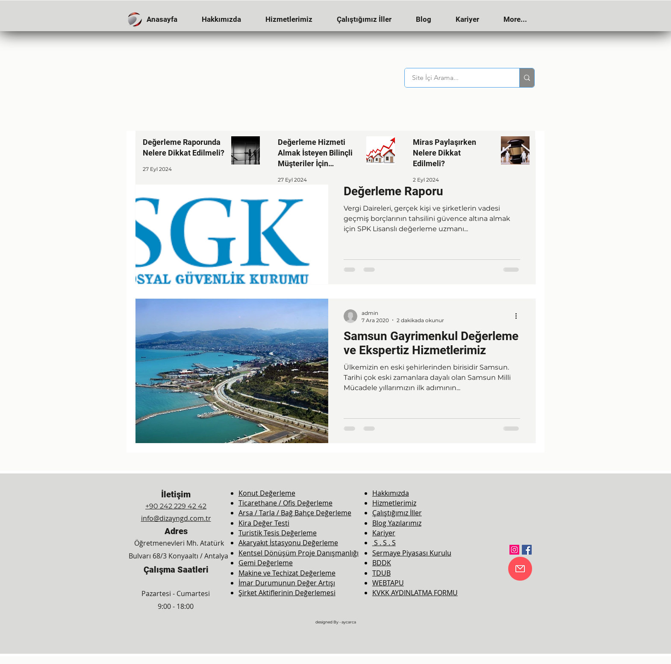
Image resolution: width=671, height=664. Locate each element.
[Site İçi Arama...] (456, 77)
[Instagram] (514, 550)
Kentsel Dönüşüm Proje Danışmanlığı (298, 553)
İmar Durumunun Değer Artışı (286, 583)
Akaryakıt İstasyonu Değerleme (288, 542)
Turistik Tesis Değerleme (277, 533)
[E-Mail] (520, 568)
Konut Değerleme (266, 493)
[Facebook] (527, 550)
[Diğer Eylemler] (519, 316)
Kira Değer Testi (263, 523)
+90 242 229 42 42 (175, 506)
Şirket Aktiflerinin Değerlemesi (287, 592)
